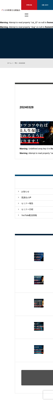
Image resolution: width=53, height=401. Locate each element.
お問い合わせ (45, 5)
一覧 (15, 63)
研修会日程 (29, 5)
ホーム (9, 63)
